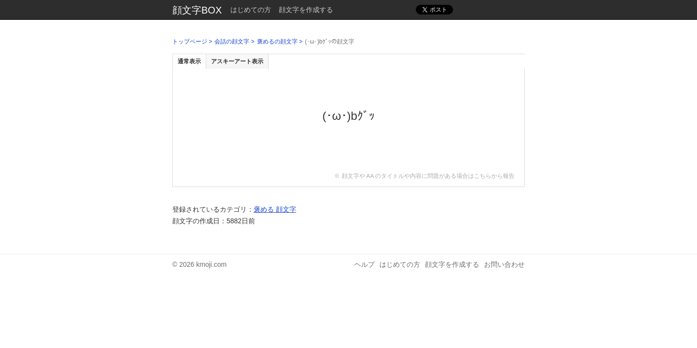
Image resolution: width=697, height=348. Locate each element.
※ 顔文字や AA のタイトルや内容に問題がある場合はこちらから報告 (424, 176)
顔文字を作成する (306, 10)
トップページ (189, 41)
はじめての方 (250, 10)
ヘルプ (364, 264)
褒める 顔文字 (275, 209)
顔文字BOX (197, 10)
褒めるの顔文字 (277, 41)
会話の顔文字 (231, 41)
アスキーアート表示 (237, 61)
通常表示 (189, 61)
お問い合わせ (504, 264)
